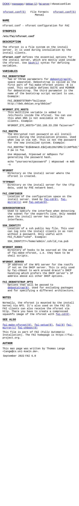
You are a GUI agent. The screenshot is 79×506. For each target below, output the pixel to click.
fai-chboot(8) (28, 382)
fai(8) (60, 378)
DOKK (6, 4)
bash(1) (33, 71)
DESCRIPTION (12, 46)
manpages (18, 4)
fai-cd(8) (51, 231)
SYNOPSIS (9, 34)
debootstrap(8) (60, 90)
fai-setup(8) (38, 235)
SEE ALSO (9, 373)
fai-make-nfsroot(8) (17, 378)
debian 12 (31, 4)
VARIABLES (10, 80)
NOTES (7, 347)
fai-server (44, 4)
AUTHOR (8, 400)
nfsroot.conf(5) (14, 12)
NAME (6, 22)
